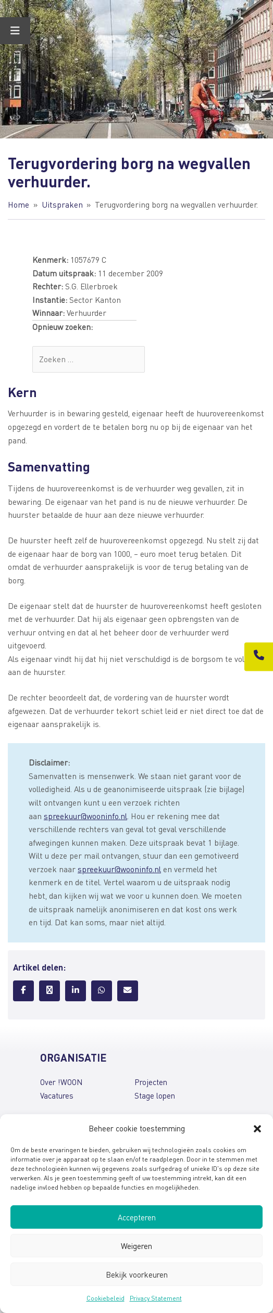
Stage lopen (154, 1095)
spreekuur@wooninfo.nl (85, 816)
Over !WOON (61, 1082)
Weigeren (136, 1246)
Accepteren (137, 1217)
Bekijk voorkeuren (137, 1274)
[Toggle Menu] (15, 30)
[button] (257, 1129)
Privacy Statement (156, 1298)
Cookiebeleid (105, 1298)
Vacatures (56, 1095)
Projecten (150, 1082)
